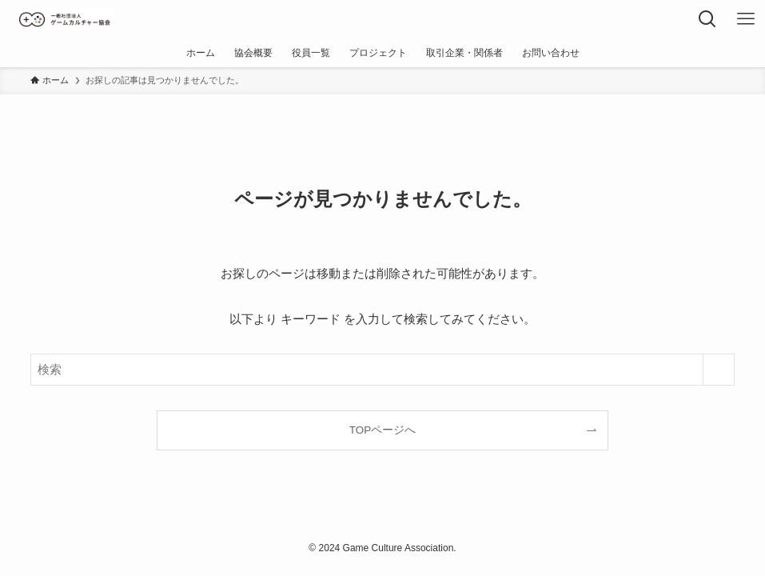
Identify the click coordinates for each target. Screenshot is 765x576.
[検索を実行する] (719, 370)
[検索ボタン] (707, 19)
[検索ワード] (382, 370)
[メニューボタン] (746, 19)
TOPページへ (382, 430)
